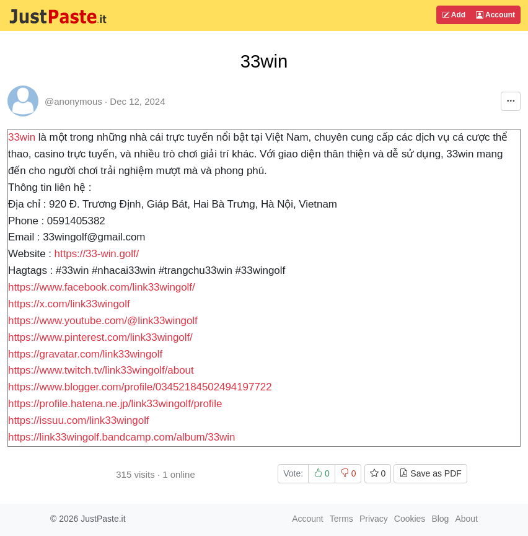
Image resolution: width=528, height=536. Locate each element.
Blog (440, 519)
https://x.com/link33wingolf (69, 304)
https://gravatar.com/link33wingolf (85, 354)
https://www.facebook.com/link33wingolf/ (101, 287)
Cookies (410, 519)
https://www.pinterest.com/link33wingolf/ (100, 337)
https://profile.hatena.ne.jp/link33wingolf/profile (115, 404)
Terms (341, 519)
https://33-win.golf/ (97, 254)
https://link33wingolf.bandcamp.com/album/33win (121, 437)
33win (21, 137)
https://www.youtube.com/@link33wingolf (103, 321)
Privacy (373, 519)
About (466, 519)
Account (495, 15)
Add (453, 15)
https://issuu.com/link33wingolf (78, 420)
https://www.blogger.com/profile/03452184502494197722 (140, 387)
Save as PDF (430, 473)
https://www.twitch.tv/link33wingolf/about (101, 370)
